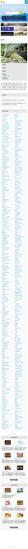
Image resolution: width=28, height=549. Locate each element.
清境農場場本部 (4, 278)
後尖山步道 (4, 246)
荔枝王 (3, 411)
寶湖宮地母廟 (17, 116)
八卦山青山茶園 (4, 346)
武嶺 (15, 119)
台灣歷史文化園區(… (18, 141)
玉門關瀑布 (4, 206)
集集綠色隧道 (4, 162)
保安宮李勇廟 (17, 351)
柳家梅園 (3, 349)
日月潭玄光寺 (17, 209)
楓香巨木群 (17, 250)
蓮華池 (16, 134)
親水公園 (3, 414)
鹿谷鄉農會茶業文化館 (19, 220)
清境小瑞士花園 (4, 184)
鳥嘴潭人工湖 (4, 428)
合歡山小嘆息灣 (4, 314)
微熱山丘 (3, 198)
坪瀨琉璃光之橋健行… (6, 128)
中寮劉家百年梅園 (18, 218)
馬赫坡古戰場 (17, 272)
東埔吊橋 (3, 288)
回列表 (14, 433)
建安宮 (3, 419)
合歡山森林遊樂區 (18, 244)
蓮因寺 (3, 376)
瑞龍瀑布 (16, 309)
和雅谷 (16, 286)
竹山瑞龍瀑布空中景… (19, 371)
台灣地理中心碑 (17, 122)
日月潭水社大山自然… (6, 229)
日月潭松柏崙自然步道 (19, 237)
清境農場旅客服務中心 (6, 199)
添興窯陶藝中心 (17, 394)
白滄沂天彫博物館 (5, 223)
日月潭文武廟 (17, 181)
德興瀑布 (3, 131)
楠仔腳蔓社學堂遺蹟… (6, 365)
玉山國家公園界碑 (5, 283)
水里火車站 (4, 187)
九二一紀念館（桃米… (19, 190)
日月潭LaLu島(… (5, 258)
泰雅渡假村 (4, 384)
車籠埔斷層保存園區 (18, 223)
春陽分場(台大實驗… (18, 291)
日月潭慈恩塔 (4, 130)
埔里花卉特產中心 (5, 133)
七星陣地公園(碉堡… (18, 288)
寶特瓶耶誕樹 (4, 407)
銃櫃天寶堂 (17, 196)
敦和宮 (3, 250)
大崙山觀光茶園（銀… (6, 114)
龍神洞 (3, 277)
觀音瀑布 (16, 199)
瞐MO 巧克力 (17, 337)
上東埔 (16, 332)
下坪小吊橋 (17, 303)
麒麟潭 (16, 184)
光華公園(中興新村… (5, 161)
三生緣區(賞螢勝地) (18, 202)
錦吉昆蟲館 (4, 274)
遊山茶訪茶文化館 (18, 308)
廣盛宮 (16, 329)
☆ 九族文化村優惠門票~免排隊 (14, 18)
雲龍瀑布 (16, 379)
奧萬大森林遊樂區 (18, 161)
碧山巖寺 (16, 151)
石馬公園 (3, 202)
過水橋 (16, 410)
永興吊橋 (16, 419)
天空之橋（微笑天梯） (6, 137)
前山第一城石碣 (4, 413)
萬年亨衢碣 (4, 164)
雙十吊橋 (3, 328)
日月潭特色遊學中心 (5, 237)
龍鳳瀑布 (3, 356)
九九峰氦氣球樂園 (18, 428)
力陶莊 (16, 331)
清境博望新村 (4, 201)
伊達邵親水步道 (4, 141)
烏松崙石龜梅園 (17, 238)
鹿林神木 (16, 221)
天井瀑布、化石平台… (19, 297)
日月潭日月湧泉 (17, 206)
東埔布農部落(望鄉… (5, 254)
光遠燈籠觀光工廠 (5, 343)
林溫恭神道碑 (4, 348)
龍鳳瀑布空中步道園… (6, 247)
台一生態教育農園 (5, 300)
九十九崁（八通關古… (19, 243)
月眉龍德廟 (17, 397)
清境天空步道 (4, 275)
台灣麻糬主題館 (4, 312)
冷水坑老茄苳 (4, 380)
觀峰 (15, 302)
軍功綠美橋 (4, 308)
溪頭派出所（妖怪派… (19, 275)
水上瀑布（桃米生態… (6, 159)
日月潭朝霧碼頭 (17, 213)
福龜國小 (3, 385)
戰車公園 (16, 326)
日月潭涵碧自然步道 (5, 294)
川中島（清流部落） (5, 136)
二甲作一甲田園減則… (6, 388)
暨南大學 (16, 402)
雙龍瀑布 (3, 397)
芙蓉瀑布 (3, 373)
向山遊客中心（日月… (6, 220)
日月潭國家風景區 (18, 198)
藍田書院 (16, 346)
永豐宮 (16, 380)
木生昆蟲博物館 (17, 201)
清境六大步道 (17, 137)
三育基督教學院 (4, 284)
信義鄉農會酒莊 (4, 326)
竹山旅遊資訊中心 (5, 377)
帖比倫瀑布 (17, 224)
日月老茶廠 (17, 300)
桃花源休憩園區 (17, 387)
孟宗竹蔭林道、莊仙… (19, 314)
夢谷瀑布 (3, 195)
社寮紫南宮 (17, 175)
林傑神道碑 (17, 359)
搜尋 (20, 13)
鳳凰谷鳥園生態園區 (5, 167)
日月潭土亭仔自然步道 (6, 319)
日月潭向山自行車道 (5, 311)
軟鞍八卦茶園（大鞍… (19, 182)
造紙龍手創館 (17, 311)
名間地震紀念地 (17, 360)
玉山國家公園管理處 (18, 343)
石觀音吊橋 (17, 281)
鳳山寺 (16, 179)
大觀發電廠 (17, 187)
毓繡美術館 (4, 302)
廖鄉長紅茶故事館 (5, 241)
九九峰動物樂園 (17, 289)
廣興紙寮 (3, 215)
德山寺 (16, 204)
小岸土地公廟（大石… (19, 328)
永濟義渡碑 (4, 387)
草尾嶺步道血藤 (4, 404)
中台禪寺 (16, 144)
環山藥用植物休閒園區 (19, 362)
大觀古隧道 (4, 374)
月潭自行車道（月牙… (19, 162)
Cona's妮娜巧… (5, 227)
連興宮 (16, 399)
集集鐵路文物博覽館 (18, 295)
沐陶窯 (16, 363)
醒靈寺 (3, 170)
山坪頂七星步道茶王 (18, 373)
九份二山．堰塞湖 (5, 139)
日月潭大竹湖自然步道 (6, 281)
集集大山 (16, 393)
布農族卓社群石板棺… (19, 374)
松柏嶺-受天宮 (4, 119)
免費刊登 (10, 545)
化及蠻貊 (16, 385)
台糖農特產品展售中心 (6, 145)
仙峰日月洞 (17, 249)
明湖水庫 (3, 402)
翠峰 (15, 176)
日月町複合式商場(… (18, 178)
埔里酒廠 (3, 120)
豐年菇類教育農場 (5, 298)
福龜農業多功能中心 (18, 294)
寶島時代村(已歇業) (18, 168)
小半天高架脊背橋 (18, 185)
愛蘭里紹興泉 (4, 232)
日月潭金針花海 (4, 306)
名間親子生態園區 (18, 354)
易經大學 (3, 117)
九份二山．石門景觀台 (6, 216)
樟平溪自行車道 (17, 277)
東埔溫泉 (3, 230)
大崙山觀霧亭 (17, 142)
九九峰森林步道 (17, 283)
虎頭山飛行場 (4, 224)
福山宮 (16, 388)
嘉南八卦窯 (4, 396)
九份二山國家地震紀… (19, 367)
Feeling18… (17, 158)
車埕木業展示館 (17, 227)
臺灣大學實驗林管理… (19, 128)
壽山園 (3, 360)
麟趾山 (16, 401)
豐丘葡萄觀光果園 (18, 150)
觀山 (15, 413)
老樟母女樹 (17, 414)
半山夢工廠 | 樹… (5, 332)
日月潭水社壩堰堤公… (19, 139)
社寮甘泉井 (4, 418)
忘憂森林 (16, 233)
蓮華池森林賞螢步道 (5, 158)
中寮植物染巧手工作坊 (19, 427)
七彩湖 (3, 264)
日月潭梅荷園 (4, 238)
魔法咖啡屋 (4, 408)
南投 (3, 83)
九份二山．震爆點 (18, 148)
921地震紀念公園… (5, 153)
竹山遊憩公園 (4, 209)
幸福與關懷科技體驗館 (6, 410)
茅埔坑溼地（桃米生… (19, 241)
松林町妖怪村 (17, 261)
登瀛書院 (16, 404)
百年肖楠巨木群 (4, 212)
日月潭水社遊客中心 (5, 125)
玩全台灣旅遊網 (12, 544)
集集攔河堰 (4, 244)
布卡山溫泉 (4, 315)
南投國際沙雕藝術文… (6, 421)
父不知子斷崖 (4, 181)
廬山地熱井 (4, 193)
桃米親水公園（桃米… (6, 175)
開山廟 (3, 280)
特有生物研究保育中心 (6, 142)
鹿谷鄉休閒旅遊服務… (6, 267)
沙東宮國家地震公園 (5, 393)
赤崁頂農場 (17, 305)
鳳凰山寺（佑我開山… (19, 170)
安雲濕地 (16, 315)
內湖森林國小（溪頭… (6, 235)
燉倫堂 (3, 367)
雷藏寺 (16, 216)
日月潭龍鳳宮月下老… (19, 192)
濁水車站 (16, 264)
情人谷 (16, 312)
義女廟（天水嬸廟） (5, 322)
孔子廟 (16, 230)
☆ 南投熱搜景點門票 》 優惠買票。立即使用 (14, 19)
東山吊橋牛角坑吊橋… (6, 342)
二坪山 (3, 359)
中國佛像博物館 (17, 405)
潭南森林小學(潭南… (18, 418)
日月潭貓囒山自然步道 (6, 210)
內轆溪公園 (4, 399)
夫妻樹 (3, 317)
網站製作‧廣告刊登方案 (16, 545)
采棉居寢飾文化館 (18, 357)
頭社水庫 (16, 274)
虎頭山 (16, 131)
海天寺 (16, 284)
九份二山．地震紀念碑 (6, 390)
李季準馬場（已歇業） (19, 254)
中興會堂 (3, 196)
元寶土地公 (17, 232)
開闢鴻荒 (3, 354)
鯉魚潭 (3, 185)
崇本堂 (16, 353)
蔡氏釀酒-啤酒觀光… (5, 370)
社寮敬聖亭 (4, 422)
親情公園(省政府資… (18, 226)
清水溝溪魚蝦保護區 (5, 190)
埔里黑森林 (17, 260)
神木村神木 (4, 155)
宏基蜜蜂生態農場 (5, 213)
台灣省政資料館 (4, 345)
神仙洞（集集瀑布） (18, 266)
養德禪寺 (3, 351)
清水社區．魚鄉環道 (5, 272)
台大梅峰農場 (4, 165)
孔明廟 (16, 117)
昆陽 (3, 173)
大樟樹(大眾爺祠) (18, 235)
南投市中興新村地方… (6, 362)
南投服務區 (4, 147)
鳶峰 (3, 204)
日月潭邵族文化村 (5, 189)
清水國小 (16, 424)
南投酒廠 (3, 331)
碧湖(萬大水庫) (17, 136)
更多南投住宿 (14, 479)
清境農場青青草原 (18, 229)
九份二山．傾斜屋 (5, 122)
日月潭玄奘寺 (17, 247)
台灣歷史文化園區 (18, 391)
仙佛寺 (3, 353)
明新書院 (3, 309)
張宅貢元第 (17, 384)
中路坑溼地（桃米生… (19, 257)
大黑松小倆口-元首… (5, 156)
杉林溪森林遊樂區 (18, 240)
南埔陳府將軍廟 (4, 218)
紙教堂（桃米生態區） (6, 226)
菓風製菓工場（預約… (6, 368)
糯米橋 (3, 178)
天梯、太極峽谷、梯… (19, 125)
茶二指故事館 (4, 168)
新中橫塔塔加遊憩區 (5, 127)
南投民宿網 (3, 2)
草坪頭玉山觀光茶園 (18, 133)
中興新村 (16, 325)
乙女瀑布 (3, 337)
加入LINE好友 (18, 546)
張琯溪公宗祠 (4, 271)
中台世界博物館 (4, 297)
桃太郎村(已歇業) (5, 150)
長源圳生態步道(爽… (18, 189)
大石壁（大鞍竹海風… (19, 370)
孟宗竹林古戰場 (4, 116)
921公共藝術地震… (18, 422)
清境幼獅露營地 (4, 286)
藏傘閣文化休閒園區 (5, 179)
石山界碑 (16, 407)
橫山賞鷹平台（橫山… (19, 267)
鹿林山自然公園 (4, 363)
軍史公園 (3, 339)
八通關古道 (4, 329)
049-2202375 (13, 546)
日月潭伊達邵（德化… (6, 176)
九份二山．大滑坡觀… (19, 396)
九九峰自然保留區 (18, 349)
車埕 (3, 303)
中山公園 (3, 261)
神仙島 (3, 252)
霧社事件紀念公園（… (6, 124)
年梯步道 (3, 305)
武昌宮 (16, 278)
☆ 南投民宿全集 (9, 16)
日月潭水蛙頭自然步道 (19, 271)
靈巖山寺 (16, 114)
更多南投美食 (14, 527)
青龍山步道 (17, 263)
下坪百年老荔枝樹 (18, 408)
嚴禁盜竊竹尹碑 (4, 424)
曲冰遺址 (3, 233)
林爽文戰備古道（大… (6, 382)
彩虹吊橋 (16, 280)
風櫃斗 (16, 195)
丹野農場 (16, 377)
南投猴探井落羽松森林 (6, 260)
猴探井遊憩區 (17, 319)
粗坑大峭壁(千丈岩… (18, 255)
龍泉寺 (3, 371)
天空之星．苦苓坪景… (19, 348)
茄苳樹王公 (17, 252)
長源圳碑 (3, 320)
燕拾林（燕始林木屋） (19, 298)
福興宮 (3, 391)
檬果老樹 (3, 379)
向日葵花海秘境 (17, 342)
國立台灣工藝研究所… (19, 376)
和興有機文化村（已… (6, 427)
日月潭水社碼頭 (17, 212)
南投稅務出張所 (17, 368)
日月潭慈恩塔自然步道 (19, 193)
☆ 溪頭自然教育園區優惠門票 (17, 16)
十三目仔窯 (4, 292)
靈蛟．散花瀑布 (17, 340)
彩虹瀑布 (16, 317)
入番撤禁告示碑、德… (6, 289)
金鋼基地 (16, 345)
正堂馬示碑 (4, 405)
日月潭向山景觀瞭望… (6, 257)
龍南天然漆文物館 (18, 269)
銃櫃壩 (3, 416)
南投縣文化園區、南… (19, 306)
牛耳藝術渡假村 (4, 221)
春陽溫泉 (16, 147)
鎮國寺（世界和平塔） (6, 207)
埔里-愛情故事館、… (18, 246)
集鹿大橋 (16, 258)
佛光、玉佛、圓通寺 (18, 167)
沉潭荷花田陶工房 (5, 401)
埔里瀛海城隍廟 (17, 292)
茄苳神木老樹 (17, 215)
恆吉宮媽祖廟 (17, 164)
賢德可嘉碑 (17, 320)
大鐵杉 (16, 322)
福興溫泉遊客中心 (5, 172)
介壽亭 (3, 291)
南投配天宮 (17, 155)
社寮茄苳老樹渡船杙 (5, 336)
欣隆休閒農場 (4, 334)
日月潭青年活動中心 (5, 243)
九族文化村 (17, 207)
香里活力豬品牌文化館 (19, 356)
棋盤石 (3, 340)
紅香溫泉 (16, 127)
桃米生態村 (17, 153)
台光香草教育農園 (5, 266)
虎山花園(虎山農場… (5, 249)
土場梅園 (16, 159)
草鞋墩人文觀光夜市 (18, 156)
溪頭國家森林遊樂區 (18, 120)
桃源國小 (3, 255)
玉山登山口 (4, 148)
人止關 (3, 144)
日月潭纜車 (4, 240)
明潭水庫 (16, 323)
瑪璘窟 (3, 192)
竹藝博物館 (17, 336)
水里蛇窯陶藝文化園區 (6, 323)
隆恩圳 (3, 394)
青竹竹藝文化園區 (5, 263)
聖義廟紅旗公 (17, 172)
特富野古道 (17, 425)
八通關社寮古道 (4, 269)
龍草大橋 (16, 382)
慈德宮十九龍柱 (17, 130)
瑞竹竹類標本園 (17, 339)
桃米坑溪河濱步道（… (19, 173)
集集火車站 (17, 165)
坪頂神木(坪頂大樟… (5, 134)
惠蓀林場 (3, 182)
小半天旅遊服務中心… (6, 151)
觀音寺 (16, 210)
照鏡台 (16, 334)
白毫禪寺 (3, 295)
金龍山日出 (17, 145)
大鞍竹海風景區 (17, 124)
